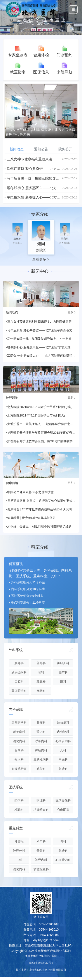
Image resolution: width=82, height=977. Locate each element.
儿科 (63, 750)
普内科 (19, 750)
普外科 (41, 663)
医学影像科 (63, 800)
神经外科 (63, 663)
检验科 (19, 809)
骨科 (41, 672)
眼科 (63, 681)
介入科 (19, 759)
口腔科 (19, 681)
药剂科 (19, 800)
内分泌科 (63, 731)
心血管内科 (63, 741)
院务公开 (65, 149)
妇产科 (63, 672)
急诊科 (63, 768)
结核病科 (63, 722)
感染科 (41, 768)
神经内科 (41, 750)
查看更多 (41, 259)
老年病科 (19, 731)
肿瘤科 (41, 722)
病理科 (41, 800)
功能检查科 (41, 809)
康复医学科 (19, 722)
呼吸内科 (41, 741)
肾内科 (41, 731)
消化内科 (19, 741)
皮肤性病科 (41, 759)
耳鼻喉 (41, 681)
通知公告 (41, 149)
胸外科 (19, 663)
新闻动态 (17, 149)
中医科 (63, 759)
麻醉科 (41, 691)
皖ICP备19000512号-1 (41, 962)
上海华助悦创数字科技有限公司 (47, 969)
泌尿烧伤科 (19, 672)
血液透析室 (19, 768)
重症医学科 (19, 691)
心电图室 (63, 809)
